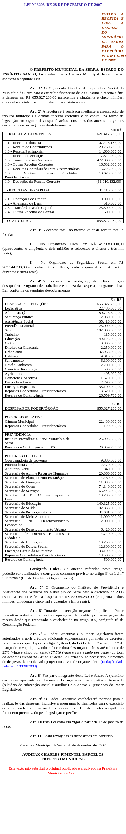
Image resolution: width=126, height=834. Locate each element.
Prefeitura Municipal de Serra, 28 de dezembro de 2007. (62, 745)
